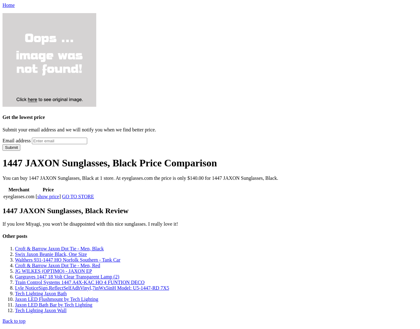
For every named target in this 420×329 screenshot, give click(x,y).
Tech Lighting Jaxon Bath (41, 293)
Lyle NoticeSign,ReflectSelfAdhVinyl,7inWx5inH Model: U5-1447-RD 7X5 (92, 288)
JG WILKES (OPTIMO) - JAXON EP (53, 271)
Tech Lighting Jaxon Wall (41, 310)
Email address (16, 140)
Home (8, 5)
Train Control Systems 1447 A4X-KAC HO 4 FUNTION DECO (80, 282)
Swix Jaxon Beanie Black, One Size (51, 254)
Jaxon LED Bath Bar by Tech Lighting (53, 304)
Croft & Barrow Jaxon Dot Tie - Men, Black (59, 248)
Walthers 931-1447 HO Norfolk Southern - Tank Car (67, 260)
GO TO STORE (78, 196)
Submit (11, 147)
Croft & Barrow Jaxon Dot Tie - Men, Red (57, 265)
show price (48, 196)
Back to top (14, 321)
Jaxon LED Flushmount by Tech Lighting (56, 299)
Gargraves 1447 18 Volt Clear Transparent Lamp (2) (67, 276)
